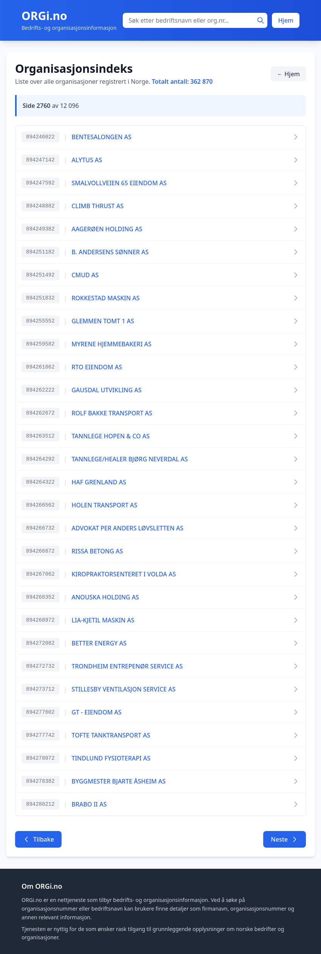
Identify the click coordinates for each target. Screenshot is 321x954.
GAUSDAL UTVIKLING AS (106, 390)
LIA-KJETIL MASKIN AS (102, 620)
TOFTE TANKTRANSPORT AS (110, 735)
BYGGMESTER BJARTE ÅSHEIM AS (118, 781)
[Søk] (260, 20)
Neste (284, 839)
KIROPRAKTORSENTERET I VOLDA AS (123, 574)
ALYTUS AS (86, 160)
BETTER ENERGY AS (99, 643)
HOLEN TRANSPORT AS (104, 505)
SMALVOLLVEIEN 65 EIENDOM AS (119, 183)
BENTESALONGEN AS (101, 137)
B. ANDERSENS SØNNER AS (109, 252)
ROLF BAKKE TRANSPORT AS (111, 413)
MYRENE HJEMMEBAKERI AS (111, 344)
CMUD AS (85, 275)
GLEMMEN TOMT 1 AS (102, 321)
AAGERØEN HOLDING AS (106, 229)
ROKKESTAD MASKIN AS (105, 298)
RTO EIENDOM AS (96, 367)
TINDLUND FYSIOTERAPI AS (110, 758)
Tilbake (38, 839)
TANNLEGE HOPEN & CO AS (110, 436)
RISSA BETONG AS (97, 551)
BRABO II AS (88, 804)
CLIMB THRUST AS (97, 206)
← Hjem (288, 74)
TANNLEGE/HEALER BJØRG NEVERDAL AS (129, 459)
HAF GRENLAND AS (98, 482)
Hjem (285, 20)
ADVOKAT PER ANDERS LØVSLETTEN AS (127, 528)
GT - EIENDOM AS (96, 712)
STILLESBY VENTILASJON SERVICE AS (123, 689)
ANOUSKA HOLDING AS (105, 597)
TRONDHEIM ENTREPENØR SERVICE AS (126, 666)
